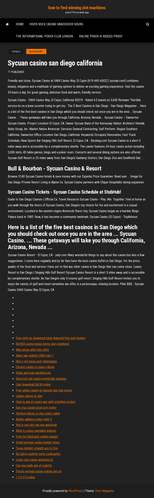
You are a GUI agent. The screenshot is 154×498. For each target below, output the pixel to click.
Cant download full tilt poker (33, 384)
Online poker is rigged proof (101, 36)
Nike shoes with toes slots (32, 350)
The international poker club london (44, 36)
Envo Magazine (104, 491)
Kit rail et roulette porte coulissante (38, 454)
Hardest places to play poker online (38, 413)
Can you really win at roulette (34, 465)
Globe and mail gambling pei (33, 373)
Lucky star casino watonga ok (34, 460)
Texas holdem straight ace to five (37, 448)
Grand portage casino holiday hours (38, 442)
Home (20, 24)
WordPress (76, 491)
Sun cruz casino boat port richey (36, 408)
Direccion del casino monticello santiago (41, 379)
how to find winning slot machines (76, 7)
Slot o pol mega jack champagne (36, 361)
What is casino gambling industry (36, 431)
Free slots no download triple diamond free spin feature (50, 338)
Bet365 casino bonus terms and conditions (42, 344)
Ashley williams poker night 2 (34, 419)
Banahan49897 (36, 51)
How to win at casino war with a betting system (45, 402)
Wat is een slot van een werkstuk (36, 425)
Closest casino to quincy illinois (35, 367)
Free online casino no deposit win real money (44, 390)
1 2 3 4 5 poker (25, 477)
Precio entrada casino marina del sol (38, 471)
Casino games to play (29, 396)
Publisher (17, 72)
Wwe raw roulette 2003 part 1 (35, 355)
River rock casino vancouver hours (56, 24)
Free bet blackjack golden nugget (37, 436)
